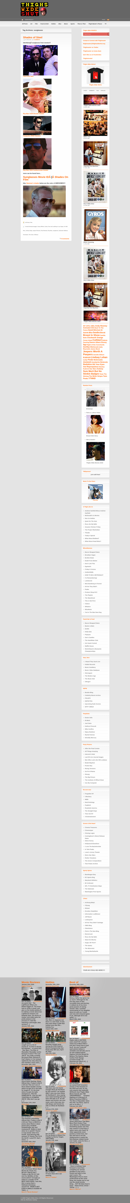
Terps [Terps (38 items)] (102, 374)
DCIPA (87, 629)
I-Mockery (88, 796)
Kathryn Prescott (90, 726)
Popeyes (88, 634)
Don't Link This (90, 563)
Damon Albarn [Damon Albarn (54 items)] (95, 342)
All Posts (25, 24)
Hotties (53, 24)
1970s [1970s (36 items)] (88, 326)
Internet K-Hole (90, 754)
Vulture (87, 603)
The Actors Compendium (93, 861)
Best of (74, 982)
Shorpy (87, 774)
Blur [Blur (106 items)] (91, 332)
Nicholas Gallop (31, 1200)
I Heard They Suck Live (92, 661)
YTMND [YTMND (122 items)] (92, 378)
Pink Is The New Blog (92, 931)
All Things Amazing (91, 751)
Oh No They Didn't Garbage (94, 922)
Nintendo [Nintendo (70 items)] (104, 362)
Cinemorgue (89, 830)
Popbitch (88, 805)
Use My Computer (91, 783)
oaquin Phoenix (36, 230)
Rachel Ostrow (90, 735)
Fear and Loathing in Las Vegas (55, 226)
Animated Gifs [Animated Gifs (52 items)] (88, 328)
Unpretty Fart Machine (91, 166)
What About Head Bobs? (93, 541)
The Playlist (89, 595)
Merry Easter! (90, 439)
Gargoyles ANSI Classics (32, 136)
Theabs (87, 532)
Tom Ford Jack (28, 76)
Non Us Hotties (90, 518)
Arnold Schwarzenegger (31, 226)
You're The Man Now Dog (93, 612)
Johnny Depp (29, 230)
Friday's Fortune (90, 569)
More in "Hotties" (51, 1177)
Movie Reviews (31, 982)
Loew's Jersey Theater (92, 852)
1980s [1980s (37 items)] (93, 326)
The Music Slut (90, 679)
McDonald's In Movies (92, 515)
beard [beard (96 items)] (90, 330)
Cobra (46, 226)
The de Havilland (51, 1055)
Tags (97, 90)
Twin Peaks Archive (91, 863)
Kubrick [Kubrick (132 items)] (87, 357)
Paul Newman (44, 230)
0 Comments (37, 39)
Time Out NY (89, 814)
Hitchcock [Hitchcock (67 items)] (94, 347)
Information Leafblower (92, 914)
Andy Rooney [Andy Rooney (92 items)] (101, 326)
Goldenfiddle (89, 572)
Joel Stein (88, 723)
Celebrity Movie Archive (93, 695)
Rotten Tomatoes (90, 858)
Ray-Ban (50, 230)
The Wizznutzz (89, 948)
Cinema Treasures (91, 827)
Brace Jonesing (89, 242)
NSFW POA (88, 701)
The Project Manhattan (92, 530)
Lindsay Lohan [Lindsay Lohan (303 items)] (99, 357)
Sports (73, 24)
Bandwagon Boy (90, 874)
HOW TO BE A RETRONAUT (94, 575)
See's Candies (89, 637)
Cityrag (87, 905)
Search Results (29, 19)
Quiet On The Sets (91, 521)
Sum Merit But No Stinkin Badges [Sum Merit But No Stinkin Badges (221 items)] (92, 372)
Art (31, 24)
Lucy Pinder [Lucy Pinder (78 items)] (88, 360)
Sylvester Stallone (63, 230)
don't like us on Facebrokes (92, 54)
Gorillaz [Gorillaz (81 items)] (86, 347)
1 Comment (86, 996)
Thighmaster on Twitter (90, 47)
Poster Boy (88, 765)
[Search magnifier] (109, 34)
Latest (85, 90)
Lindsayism (89, 919)
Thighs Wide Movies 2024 (92, 105)
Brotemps (89, 409)
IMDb (86, 799)
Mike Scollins (89, 729)
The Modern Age (90, 676)
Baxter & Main (89, 626)
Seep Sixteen (74, 1021)
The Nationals (89, 889)
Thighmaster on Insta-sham (92, 51)
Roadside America (91, 808)
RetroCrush (89, 934)
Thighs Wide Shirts (95, 85)
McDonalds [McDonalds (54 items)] (98, 360)
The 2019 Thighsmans (77, 1065)
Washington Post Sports (93, 891)
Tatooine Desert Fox (52, 986)
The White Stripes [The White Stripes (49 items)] (96, 376)
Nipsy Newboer (90, 732)
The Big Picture (90, 777)
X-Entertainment (90, 816)
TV (105, 24)
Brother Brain (89, 558)
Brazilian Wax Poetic (52, 1030)
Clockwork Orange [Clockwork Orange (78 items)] (95, 338)
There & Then (81, 24)
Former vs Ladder (51, 1111)
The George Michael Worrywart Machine (28, 1144)
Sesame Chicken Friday (92, 527)
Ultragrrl (87, 681)
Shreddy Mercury (90, 737)
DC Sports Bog (90, 877)
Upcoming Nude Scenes (93, 704)
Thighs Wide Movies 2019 (94, 463)
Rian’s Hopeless (27, 1027)
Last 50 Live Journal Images (94, 757)
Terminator (25, 234)
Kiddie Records (90, 664)
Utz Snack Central (91, 643)
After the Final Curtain (92, 748)
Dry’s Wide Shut (89, 204)
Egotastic (88, 566)
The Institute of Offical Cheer (94, 780)
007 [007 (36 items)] (84, 326)
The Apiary (88, 945)
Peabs (87, 589)
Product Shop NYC (91, 592)
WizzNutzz (88, 609)
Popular (103, 90)
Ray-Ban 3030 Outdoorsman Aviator (35, 170)
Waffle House (89, 646)
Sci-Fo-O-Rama (90, 771)
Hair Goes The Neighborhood (31, 1066)
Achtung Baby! (90, 902)
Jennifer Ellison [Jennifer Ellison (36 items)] (98, 354)
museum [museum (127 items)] (87, 362)
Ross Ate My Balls (91, 524)
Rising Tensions (90, 768)
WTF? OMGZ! (89, 707)
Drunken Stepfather (91, 911)
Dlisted (87, 908)
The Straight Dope (91, 811)
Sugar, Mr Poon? (90, 942)
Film (36, 24)
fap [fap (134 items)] (84, 344)
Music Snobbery (90, 667)
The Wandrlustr (90, 598)
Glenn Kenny (89, 841)
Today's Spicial (90, 535)
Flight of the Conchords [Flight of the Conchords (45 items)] (95, 345)
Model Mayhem (90, 763)
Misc (59, 24)
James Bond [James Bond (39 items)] (95, 349)
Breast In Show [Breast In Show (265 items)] (91, 335)
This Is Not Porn (90, 601)
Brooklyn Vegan (90, 555)
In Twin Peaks (89, 849)
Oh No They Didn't (91, 586)
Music (66, 24)
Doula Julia (88, 717)
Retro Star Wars (90, 855)
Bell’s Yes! (87, 136)
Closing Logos (90, 833)
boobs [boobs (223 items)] (96, 332)
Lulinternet (88, 581)
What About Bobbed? (92, 538)
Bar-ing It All (50, 1142)
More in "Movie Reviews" (30, 1192)
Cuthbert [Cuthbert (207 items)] (97, 340)
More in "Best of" (75, 1189)
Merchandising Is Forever (93, 583)
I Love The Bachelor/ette (93, 846)
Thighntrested (87, 58)
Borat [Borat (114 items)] (102, 332)
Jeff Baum (88, 917)
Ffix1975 (87, 698)
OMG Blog (88, 925)
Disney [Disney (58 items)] (104, 342)
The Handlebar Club (91, 640)
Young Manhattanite (91, 951)
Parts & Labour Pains (93, 412)
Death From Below (91, 560)
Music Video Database (92, 670)
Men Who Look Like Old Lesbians (96, 760)
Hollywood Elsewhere (92, 843)
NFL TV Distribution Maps (93, 886)
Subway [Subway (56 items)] (100, 369)
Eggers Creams (27, 986)
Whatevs (88, 606)
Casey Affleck (40, 226)
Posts (103, 19)
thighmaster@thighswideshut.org (94, 43)
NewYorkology (89, 802)
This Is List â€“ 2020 (76, 1144)
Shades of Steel (32, 37)
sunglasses (55, 230)
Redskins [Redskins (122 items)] (87, 364)
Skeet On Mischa (90, 940)
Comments (91, 90)
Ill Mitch (87, 720)
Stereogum (88, 673)
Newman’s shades (32, 183)
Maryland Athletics (91, 880)
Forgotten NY (89, 793)
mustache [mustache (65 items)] (96, 362)
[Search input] (95, 34)
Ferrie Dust (25, 1104)
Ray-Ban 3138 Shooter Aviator (33, 113)
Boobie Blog (89, 692)
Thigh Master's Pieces (95, 24)
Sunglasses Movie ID (36, 177)
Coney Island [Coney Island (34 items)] (87, 340)
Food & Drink (44, 24)
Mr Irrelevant (89, 883)
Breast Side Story (92, 436)
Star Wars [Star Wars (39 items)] (92, 369)
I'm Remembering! (91, 578)
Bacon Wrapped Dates (92, 552)
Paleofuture (89, 928)
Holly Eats (88, 631)
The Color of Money (33, 234)
